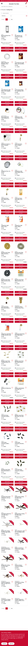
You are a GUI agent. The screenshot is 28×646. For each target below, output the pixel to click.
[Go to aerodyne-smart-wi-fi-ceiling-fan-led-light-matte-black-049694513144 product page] (7, 494)
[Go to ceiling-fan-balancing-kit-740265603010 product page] (7, 391)
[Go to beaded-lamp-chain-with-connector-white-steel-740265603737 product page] (20, 282)
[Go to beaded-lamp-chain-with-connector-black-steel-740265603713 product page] (7, 282)
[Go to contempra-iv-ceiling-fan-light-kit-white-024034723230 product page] (7, 597)
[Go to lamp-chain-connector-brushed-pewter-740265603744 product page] (20, 445)
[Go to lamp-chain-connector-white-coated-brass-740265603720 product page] (7, 445)
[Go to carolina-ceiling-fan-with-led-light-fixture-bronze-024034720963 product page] (7, 580)
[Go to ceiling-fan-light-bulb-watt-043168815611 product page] (7, 337)
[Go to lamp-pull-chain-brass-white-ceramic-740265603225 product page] (20, 147)
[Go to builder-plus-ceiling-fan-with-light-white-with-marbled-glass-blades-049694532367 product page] (7, 529)
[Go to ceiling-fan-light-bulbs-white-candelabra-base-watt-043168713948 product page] (20, 228)
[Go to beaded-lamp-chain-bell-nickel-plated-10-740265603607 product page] (20, 364)
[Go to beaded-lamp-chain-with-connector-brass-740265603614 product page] (7, 255)
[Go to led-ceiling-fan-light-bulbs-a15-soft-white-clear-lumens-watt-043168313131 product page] (20, 65)
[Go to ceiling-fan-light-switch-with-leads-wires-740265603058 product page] (20, 120)
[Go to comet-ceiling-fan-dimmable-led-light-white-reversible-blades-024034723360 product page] (7, 546)
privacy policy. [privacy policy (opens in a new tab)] (20, 636)
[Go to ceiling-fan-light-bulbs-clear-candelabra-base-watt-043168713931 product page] (7, 228)
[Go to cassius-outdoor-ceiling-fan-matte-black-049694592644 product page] (20, 563)
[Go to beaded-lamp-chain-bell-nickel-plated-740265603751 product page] (7, 472)
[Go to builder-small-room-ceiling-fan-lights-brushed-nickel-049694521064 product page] (20, 546)
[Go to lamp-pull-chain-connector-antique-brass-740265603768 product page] (20, 472)
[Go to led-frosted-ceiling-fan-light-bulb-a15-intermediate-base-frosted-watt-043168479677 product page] (20, 92)
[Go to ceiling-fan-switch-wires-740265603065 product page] (7, 147)
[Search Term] (14, 6)
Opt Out (11, 643)
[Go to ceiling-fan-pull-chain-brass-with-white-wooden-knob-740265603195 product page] (20, 337)
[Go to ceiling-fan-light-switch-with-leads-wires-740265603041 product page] (20, 174)
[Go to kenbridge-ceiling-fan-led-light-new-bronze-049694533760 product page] (7, 511)
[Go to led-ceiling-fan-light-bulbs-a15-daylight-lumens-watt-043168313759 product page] (7, 92)
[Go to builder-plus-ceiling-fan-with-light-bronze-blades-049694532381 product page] (7, 563)
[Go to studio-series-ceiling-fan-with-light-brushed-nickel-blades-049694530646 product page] (20, 494)
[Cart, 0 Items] (25, 3)
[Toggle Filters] (26, 15)
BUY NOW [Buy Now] (7, 50)
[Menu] (1, 3)
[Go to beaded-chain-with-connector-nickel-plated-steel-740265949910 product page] (20, 255)
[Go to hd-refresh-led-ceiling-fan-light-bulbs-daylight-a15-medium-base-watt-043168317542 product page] (20, 38)
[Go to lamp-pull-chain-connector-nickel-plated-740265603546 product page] (7, 418)
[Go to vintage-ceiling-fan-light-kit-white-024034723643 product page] (20, 597)
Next (12, 19)
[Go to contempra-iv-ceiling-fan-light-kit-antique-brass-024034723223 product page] (20, 580)
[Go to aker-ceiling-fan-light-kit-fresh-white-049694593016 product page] (20, 529)
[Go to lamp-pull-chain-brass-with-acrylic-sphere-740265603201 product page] (7, 201)
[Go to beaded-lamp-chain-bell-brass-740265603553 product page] (20, 418)
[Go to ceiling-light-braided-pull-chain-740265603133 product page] (20, 391)
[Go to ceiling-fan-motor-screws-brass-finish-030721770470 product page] (20, 309)
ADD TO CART (7, 102)
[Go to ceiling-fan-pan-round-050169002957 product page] (7, 174)
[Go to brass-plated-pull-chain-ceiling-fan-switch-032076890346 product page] (7, 120)
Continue (4, 643)
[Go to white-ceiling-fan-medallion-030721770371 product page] (7, 65)
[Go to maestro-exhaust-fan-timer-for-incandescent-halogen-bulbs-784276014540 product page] (7, 38)
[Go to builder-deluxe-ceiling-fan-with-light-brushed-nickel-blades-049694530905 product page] (20, 511)
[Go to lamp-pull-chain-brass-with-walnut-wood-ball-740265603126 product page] (7, 309)
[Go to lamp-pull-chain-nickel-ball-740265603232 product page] (20, 201)
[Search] (26, 6)
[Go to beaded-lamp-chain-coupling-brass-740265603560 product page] (7, 364)
